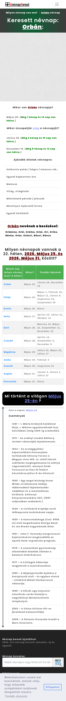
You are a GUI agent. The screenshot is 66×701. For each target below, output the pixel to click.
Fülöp (7, 297)
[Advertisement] (33, 67)
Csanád (8, 340)
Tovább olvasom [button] (16, 696)
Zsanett (8, 366)
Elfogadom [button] (53, 687)
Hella (7, 316)
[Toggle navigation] (57, 4)
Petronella (10, 381)
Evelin (7, 308)
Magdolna (10, 352)
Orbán (7, 284)
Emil (6, 327)
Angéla (8, 374)
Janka (7, 360)
